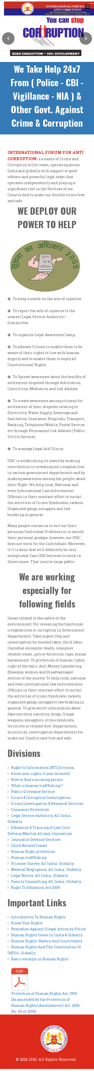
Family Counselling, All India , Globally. (45, 881)
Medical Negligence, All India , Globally (44, 869)
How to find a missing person (35, 779)
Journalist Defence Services (34, 839)
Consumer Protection (28, 809)
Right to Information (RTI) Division (41, 767)
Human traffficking (27, 857)
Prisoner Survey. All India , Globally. (41, 863)
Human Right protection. (32, 851)
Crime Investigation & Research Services (45, 803)
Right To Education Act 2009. (34, 887)
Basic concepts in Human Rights (38, 959)
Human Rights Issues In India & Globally (45, 935)
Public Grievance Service (31, 791)
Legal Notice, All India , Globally (38, 875)
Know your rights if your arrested (39, 773)
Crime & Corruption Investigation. (39, 797)
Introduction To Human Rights (37, 917)
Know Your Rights (25, 923)
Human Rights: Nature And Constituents (45, 941)
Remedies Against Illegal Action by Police (47, 929)
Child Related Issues (27, 845)
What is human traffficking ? (35, 785)
